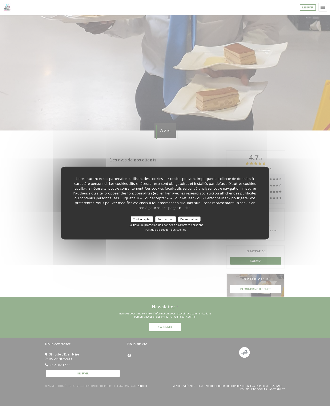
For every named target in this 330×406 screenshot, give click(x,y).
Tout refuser (166, 219)
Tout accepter (142, 219)
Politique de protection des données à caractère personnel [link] (166, 225)
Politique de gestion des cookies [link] (165, 230)
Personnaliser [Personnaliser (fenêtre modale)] (189, 219)
